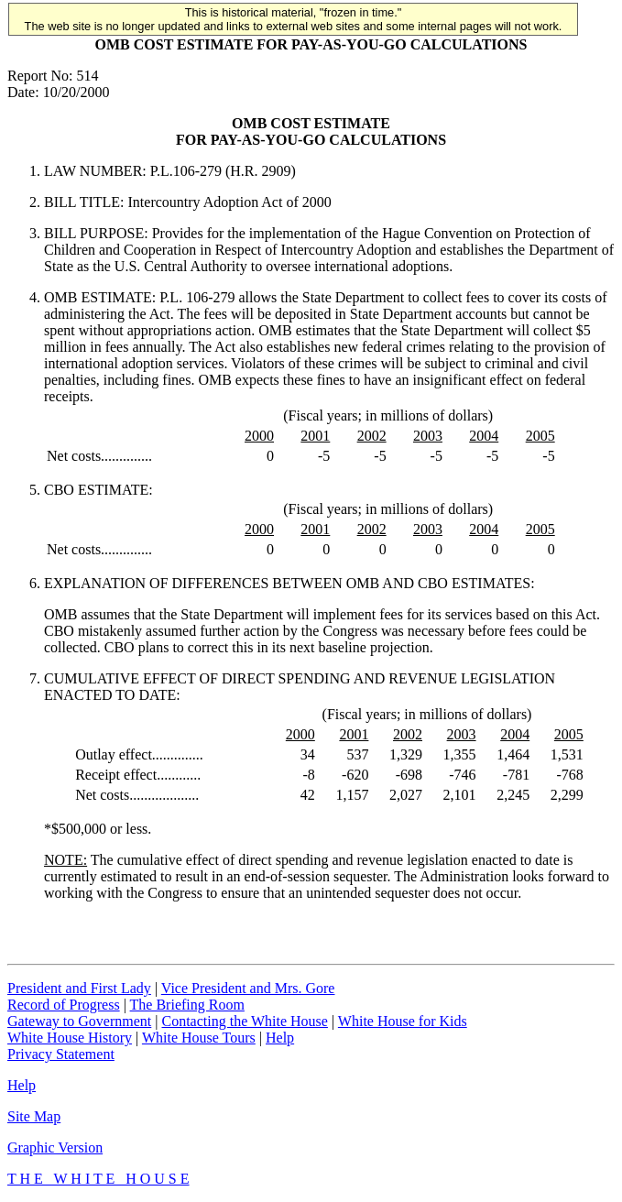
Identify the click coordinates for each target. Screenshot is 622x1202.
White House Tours (199, 1037)
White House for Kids (402, 1021)
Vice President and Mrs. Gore (248, 988)
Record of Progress (63, 1004)
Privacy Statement (61, 1054)
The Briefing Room (187, 1004)
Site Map (33, 1116)
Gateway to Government (79, 1021)
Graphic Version (55, 1147)
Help (280, 1037)
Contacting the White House (244, 1021)
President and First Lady (79, 988)
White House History (69, 1037)
